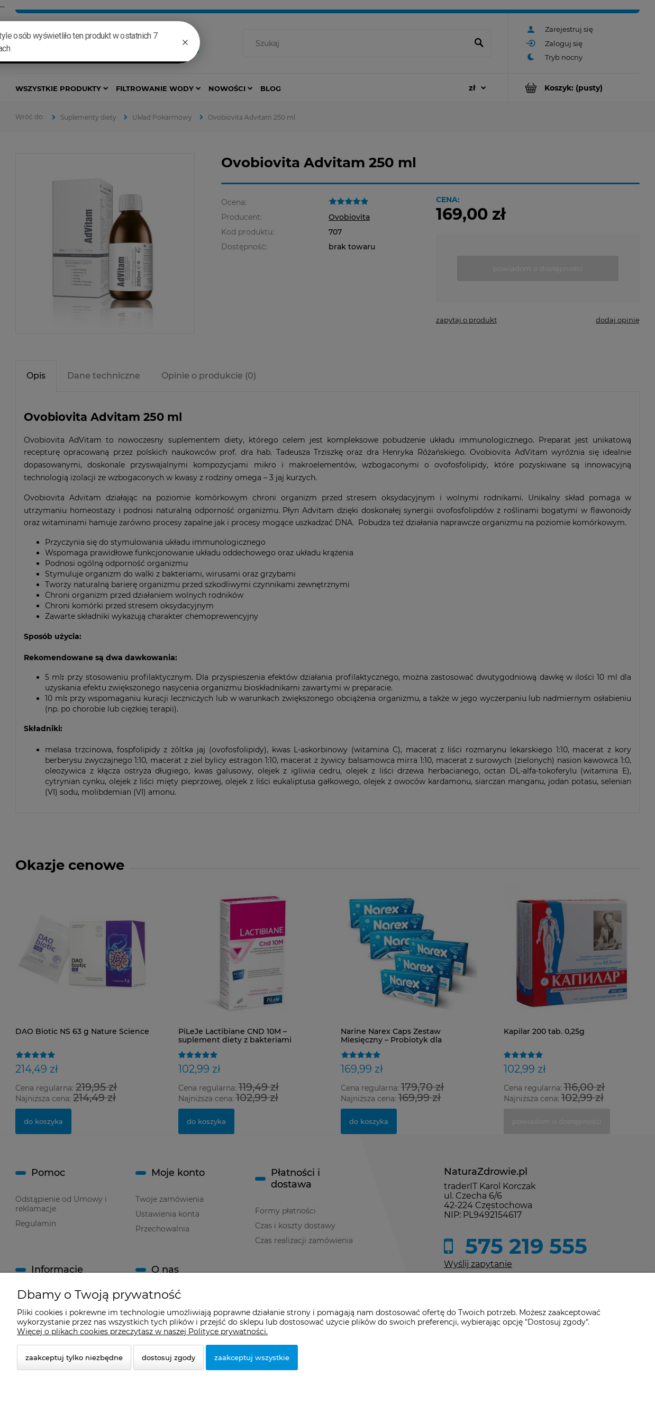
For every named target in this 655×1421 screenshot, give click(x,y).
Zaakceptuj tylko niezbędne (74, 1357)
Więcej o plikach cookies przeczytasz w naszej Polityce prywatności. (142, 1331)
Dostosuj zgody (168, 1357)
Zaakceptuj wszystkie (251, 1357)
